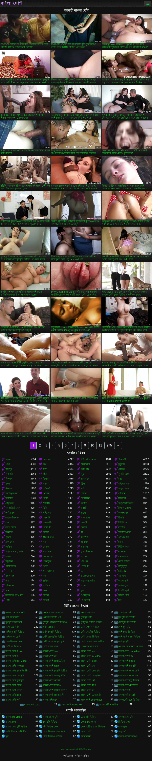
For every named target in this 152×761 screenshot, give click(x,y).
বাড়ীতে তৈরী (124, 532)
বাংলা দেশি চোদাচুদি (14, 675)
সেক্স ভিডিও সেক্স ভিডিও (93, 726)
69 (82, 571)
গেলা (45, 566)
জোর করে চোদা (88, 721)
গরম (45, 483)
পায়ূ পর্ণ (122, 731)
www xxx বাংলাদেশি (15, 612)
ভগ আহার (48, 556)
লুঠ (82, 474)
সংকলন (122, 498)
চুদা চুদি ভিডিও (50, 721)
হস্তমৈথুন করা (11, 493)
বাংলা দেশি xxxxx (126, 661)
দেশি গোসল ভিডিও (90, 627)
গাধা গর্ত (47, 551)
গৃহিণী (8, 537)
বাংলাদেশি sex (50, 699)
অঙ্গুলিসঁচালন (125, 503)
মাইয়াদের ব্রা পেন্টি (14, 595)
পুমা (82, 590)
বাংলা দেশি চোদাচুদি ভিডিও (55, 675)
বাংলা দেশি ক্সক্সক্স (51, 665)
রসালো (84, 546)
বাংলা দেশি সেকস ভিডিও (55, 690)
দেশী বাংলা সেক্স (51, 646)
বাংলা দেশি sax (50, 651)
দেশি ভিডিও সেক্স (13, 641)
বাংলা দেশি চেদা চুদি (90, 670)
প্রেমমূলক (85, 595)
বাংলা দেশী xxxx (13, 694)
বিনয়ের (9, 498)
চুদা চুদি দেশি (86, 617)
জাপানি (46, 517)
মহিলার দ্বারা (124, 483)
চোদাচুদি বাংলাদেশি (127, 622)
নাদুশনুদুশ (122, 566)
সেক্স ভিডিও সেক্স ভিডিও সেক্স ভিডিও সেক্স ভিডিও (55, 731)
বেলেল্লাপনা (48, 571)
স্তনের (83, 585)
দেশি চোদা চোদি (12, 636)
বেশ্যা (45, 498)
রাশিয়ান (46, 585)
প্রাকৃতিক (9, 503)
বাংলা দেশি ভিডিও (52, 685)
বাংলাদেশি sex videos (92, 699)
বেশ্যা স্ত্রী (47, 527)
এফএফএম (123, 537)
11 (100, 445)
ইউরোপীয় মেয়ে (88, 459)
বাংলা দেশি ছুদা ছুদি (14, 680)
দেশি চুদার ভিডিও (126, 631)
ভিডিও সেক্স (124, 721)
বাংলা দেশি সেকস (13, 690)
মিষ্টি (45, 508)
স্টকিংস (9, 488)
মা (82, 532)
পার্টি (7, 600)
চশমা (120, 541)
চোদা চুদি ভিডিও (88, 717)
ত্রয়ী (83, 488)
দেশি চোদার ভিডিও (90, 636)
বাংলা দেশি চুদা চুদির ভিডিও (17, 670)
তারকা (46, 532)
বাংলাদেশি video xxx (72, 704)
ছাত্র (7, 580)
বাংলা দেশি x (11, 656)
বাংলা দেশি (11, 3)
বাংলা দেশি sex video (128, 651)
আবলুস (84, 541)
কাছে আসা (10, 527)
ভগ (44, 464)
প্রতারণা (84, 566)
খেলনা (46, 493)
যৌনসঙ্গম (10, 585)
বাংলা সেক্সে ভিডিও (127, 736)
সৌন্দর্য (46, 488)
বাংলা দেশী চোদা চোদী (53, 694)
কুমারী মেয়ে (123, 474)
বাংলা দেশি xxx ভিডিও (54, 661)
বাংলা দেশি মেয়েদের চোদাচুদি (130, 685)
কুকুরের (121, 464)
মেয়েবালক (10, 566)
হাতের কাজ (48, 537)
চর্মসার (84, 527)
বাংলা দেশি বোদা (13, 685)
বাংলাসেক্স (86, 736)
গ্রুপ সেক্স (9, 541)
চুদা (6, 736)
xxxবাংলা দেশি (125, 612)
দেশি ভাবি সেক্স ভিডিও (129, 636)
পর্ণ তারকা (10, 512)
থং (44, 541)
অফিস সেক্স (123, 595)
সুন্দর (7, 483)
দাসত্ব (8, 556)
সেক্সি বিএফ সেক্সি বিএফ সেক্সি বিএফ (17, 731)
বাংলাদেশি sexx (32, 704)
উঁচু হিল (9, 561)
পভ (7, 522)
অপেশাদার (123, 512)
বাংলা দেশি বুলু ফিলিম (128, 680)
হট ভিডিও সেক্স (50, 726)
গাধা (7, 464)
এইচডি (121, 469)
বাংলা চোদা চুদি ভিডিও (16, 726)
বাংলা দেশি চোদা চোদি (128, 670)
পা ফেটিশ (85, 600)
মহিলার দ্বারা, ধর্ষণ (14, 551)
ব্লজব (8, 459)
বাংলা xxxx (10, 721)
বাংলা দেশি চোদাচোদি (128, 675)
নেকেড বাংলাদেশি (89, 646)
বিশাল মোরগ (124, 508)
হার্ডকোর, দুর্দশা (88, 580)
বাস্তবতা (122, 551)
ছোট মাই (85, 469)
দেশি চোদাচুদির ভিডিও (53, 636)
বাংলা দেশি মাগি (88, 685)
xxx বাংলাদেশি (88, 612)
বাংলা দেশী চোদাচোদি (91, 694)
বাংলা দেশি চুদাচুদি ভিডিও (55, 670)
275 (109, 445)
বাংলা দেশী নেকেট (127, 694)
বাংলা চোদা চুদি (50, 717)
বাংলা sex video (13, 717)
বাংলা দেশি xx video (91, 656)
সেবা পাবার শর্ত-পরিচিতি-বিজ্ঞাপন (76, 749)
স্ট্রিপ (83, 483)
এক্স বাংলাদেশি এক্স (52, 617)
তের (120, 478)
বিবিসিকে (122, 522)
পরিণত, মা (123, 585)
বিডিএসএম (123, 546)
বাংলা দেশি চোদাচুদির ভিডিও (93, 675)
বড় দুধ (8, 469)
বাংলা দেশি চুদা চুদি (127, 665)
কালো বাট (123, 580)
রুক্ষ (45, 590)
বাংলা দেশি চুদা (88, 665)
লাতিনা (8, 546)
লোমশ (84, 503)
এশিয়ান (122, 493)
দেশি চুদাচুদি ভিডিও (52, 631)
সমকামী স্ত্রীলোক (13, 508)
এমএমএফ (123, 556)
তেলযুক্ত (47, 561)
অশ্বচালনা (85, 464)
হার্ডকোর (47, 459)
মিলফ (46, 478)
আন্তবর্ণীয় (47, 522)
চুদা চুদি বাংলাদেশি (126, 617)
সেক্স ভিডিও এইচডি (52, 736)
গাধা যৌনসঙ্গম (12, 517)
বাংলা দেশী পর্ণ (12, 699)
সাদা (45, 469)
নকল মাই (9, 575)
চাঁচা (45, 474)
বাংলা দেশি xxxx (89, 661)
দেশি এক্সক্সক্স (49, 627)
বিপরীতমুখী (123, 590)
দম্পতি (121, 527)
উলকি (121, 517)
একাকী (84, 508)
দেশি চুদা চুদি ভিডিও (14, 631)
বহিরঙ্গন (47, 512)
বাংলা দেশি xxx (125, 656)
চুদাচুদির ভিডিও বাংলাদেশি (93, 622)
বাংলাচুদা (122, 726)
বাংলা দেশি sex (88, 651)
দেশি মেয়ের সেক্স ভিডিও (92, 641)
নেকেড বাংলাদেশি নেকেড (130, 646)
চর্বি (120, 600)
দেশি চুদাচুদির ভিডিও (91, 631)
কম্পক (84, 556)
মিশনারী (9, 474)
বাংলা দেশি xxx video (16, 661)
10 (92, 445)
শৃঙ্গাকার (46, 503)
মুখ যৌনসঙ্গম (87, 551)
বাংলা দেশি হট (87, 690)
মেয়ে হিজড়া (124, 561)
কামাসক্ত (85, 478)
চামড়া (83, 493)
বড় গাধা (122, 575)
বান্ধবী (84, 522)
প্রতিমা (46, 580)
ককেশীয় (84, 537)
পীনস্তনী (122, 459)
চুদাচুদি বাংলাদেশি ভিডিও (55, 622)
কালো (83, 512)
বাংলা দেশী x (124, 690)
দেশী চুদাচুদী (123, 641)
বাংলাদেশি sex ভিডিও (129, 699)
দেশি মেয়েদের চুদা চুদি (53, 641)
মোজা (46, 600)
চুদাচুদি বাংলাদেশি (13, 622)
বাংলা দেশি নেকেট (52, 680)
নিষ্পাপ (8, 478)
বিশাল (46, 595)
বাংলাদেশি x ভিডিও (109, 704)
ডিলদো (9, 532)
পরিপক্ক (84, 561)
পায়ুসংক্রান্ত (123, 488)
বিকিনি (8, 571)
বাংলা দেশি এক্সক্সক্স (14, 665)
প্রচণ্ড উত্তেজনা (88, 575)
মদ (44, 575)
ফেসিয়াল (85, 498)
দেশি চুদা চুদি (124, 627)
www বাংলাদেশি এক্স (53, 612)
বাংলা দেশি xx (50, 656)
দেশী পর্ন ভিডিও (13, 646)
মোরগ (46, 546)
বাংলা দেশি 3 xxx (13, 651)
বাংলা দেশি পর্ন (88, 680)
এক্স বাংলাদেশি (12, 617)
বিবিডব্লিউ (123, 571)
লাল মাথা (85, 517)
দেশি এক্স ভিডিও (13, 627)
